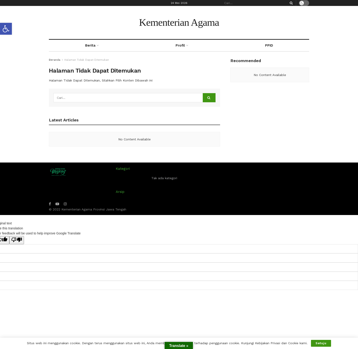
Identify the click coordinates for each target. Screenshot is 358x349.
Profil (180, 45)
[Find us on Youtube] (57, 204)
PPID (269, 45)
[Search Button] (290, 3)
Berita (90, 45)
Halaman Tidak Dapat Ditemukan (86, 59)
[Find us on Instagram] (65, 204)
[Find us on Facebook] (50, 204)
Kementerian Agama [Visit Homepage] (179, 22)
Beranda (54, 59)
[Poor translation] (16, 240)
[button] (6, 29)
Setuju (321, 343)
